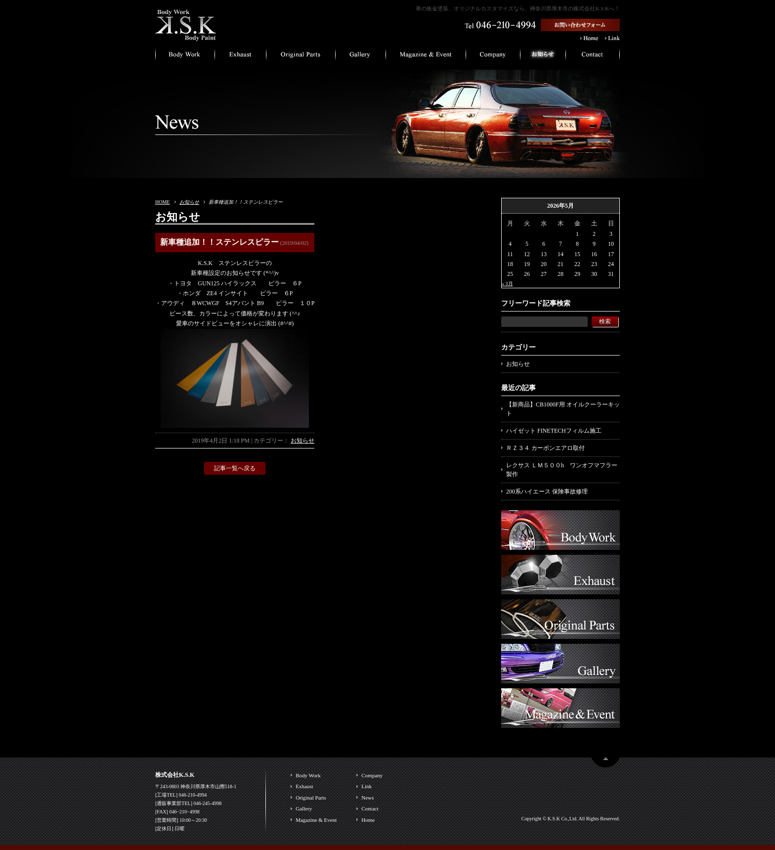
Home (368, 820)
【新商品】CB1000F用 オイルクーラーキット (563, 409)
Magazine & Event (316, 820)
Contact (369, 808)
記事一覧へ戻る (235, 468)
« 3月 (507, 283)
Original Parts (311, 798)
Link (366, 786)
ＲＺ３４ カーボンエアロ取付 (545, 448)
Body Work (308, 775)
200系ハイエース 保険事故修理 (547, 491)
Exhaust (304, 786)
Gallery (304, 808)
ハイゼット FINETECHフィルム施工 (554, 430)
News (367, 798)
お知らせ (189, 202)
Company (372, 775)
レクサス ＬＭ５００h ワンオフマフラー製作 (561, 470)
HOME (162, 202)
